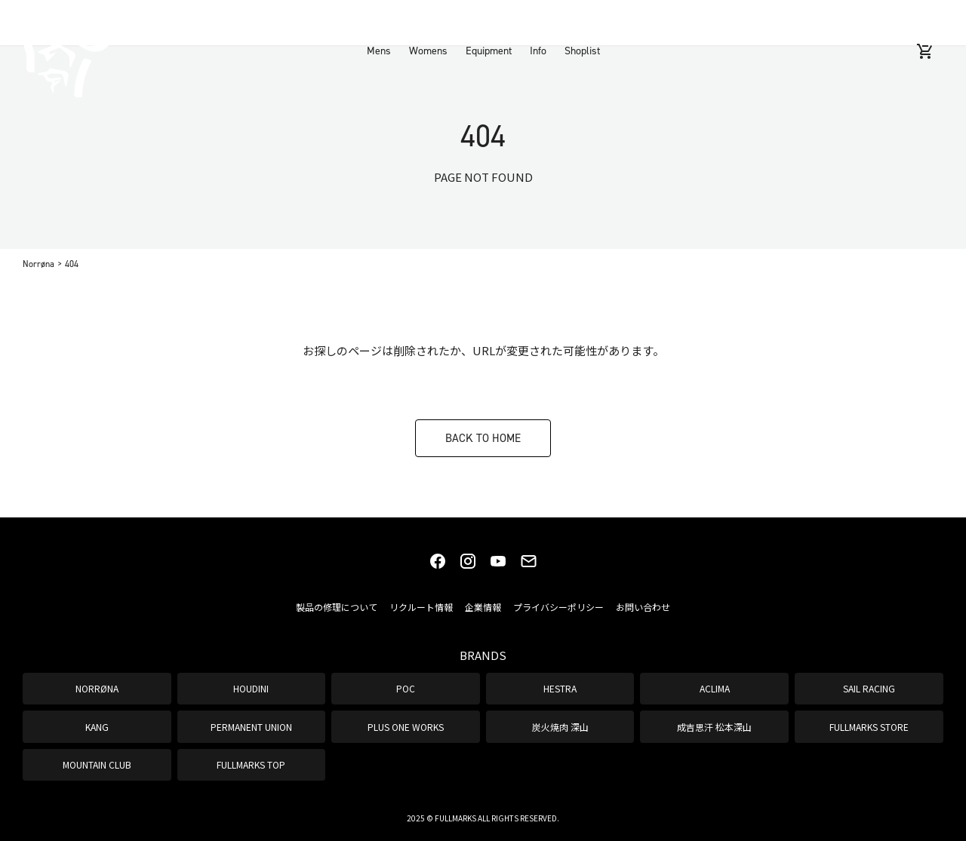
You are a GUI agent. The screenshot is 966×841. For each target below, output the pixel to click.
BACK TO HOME (483, 438)
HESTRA (560, 688)
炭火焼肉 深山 (560, 726)
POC (405, 688)
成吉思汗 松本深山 (714, 726)
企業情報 (483, 606)
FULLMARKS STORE (869, 726)
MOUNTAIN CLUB (97, 764)
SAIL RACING (869, 688)
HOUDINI (251, 688)
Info (538, 22)
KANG (97, 726)
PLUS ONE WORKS (406, 726)
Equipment (489, 22)
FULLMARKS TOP (251, 764)
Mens (379, 22)
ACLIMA (715, 688)
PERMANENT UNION (251, 726)
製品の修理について (336, 606)
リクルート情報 (421, 606)
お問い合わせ (643, 606)
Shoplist (582, 22)
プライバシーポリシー (558, 606)
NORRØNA (96, 688)
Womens (428, 22)
